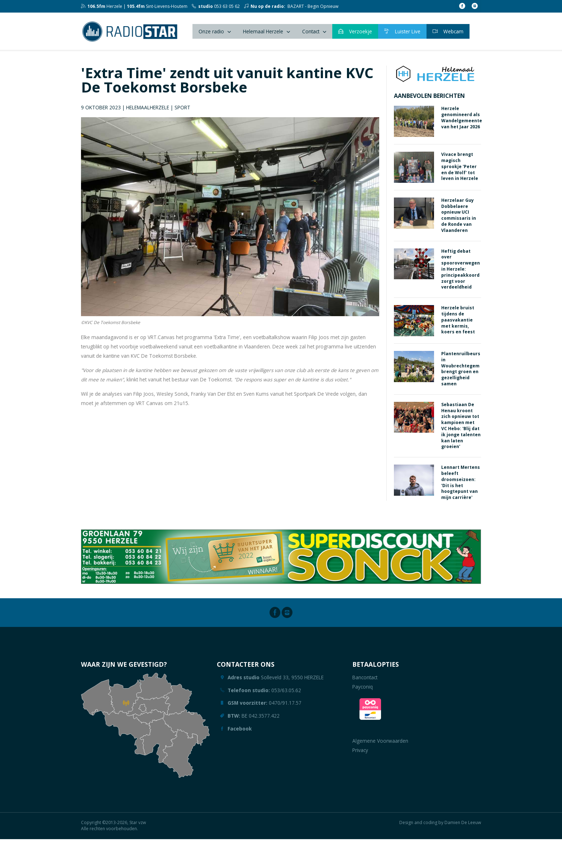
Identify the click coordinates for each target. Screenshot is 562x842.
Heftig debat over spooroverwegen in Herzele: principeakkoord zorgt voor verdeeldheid (460, 272)
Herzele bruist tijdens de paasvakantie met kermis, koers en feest (458, 323)
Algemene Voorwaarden (380, 744)
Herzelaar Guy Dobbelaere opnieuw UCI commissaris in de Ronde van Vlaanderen (458, 218)
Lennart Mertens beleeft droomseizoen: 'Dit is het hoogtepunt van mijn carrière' (460, 485)
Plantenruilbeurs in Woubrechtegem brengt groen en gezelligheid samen (460, 372)
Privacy (360, 753)
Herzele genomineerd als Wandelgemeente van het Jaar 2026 (461, 121)
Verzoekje (355, 32)
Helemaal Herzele (263, 32)
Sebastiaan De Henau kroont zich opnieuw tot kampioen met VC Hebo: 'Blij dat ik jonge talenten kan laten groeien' (461, 428)
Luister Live (402, 32)
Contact (310, 32)
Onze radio (211, 32)
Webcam (448, 32)
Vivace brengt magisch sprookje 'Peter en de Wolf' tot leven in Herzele (459, 169)
